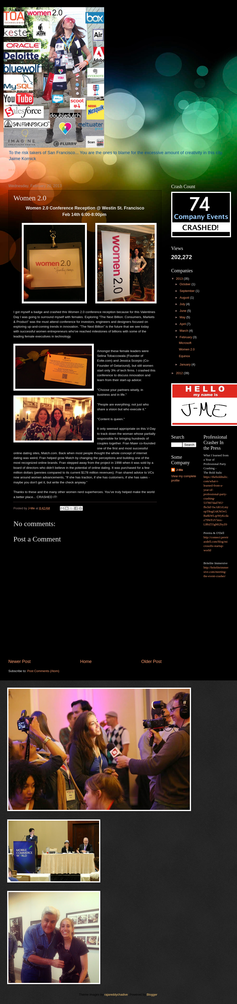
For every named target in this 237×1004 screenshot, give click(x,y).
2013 (180, 278)
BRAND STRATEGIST (23, 170)
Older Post (151, 661)
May (183, 317)
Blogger (152, 994)
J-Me (179, 470)
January (185, 364)
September (188, 291)
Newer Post (19, 661)
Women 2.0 (187, 349)
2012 (180, 373)
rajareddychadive (116, 994)
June (183, 311)
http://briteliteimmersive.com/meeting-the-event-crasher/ (215, 572)
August (185, 297)
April (183, 324)
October (185, 284)
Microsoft (185, 343)
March (184, 330)
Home (86, 661)
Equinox (184, 356)
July (183, 304)
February (186, 337)
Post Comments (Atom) (43, 671)
